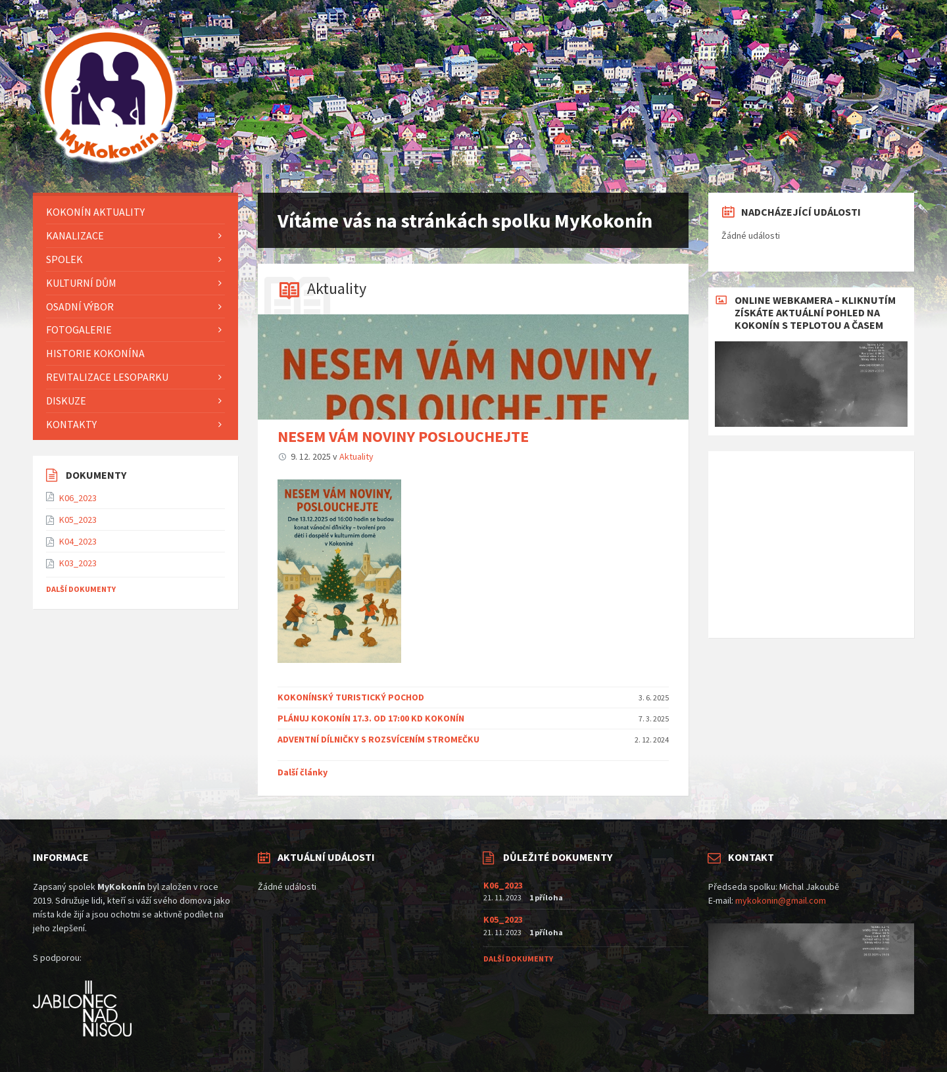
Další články (303, 772)
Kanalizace (75, 235)
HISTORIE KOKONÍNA (95, 353)
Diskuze (66, 400)
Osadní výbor (80, 306)
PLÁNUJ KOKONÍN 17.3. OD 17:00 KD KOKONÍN (371, 718)
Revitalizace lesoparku (107, 376)
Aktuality (336, 288)
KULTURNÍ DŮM (81, 282)
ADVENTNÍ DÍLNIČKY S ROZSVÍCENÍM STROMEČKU (378, 739)
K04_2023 (78, 541)
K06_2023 (78, 498)
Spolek (64, 259)
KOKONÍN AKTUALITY (95, 211)
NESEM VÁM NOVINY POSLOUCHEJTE (403, 436)
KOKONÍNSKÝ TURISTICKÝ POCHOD (351, 697)
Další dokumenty (81, 589)
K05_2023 (78, 519)
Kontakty (71, 424)
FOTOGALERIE (79, 329)
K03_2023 (78, 563)
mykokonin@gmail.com (780, 900)
